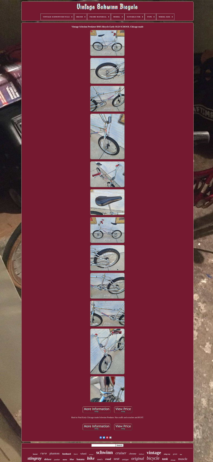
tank (165, 459)
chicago (173, 460)
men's (100, 459)
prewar (91, 454)
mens (65, 459)
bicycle (153, 458)
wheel (83, 453)
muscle (182, 459)
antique (125, 459)
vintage (154, 452)
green (175, 454)
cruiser (120, 453)
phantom (55, 453)
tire (181, 454)
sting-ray (167, 454)
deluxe (47, 459)
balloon (141, 454)
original (137, 458)
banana (80, 459)
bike (91, 458)
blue (72, 459)
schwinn (104, 452)
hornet (35, 454)
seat (116, 459)
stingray (35, 458)
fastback (66, 454)
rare (43, 453)
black (76, 454)
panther (57, 460)
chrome (132, 453)
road (108, 459)
